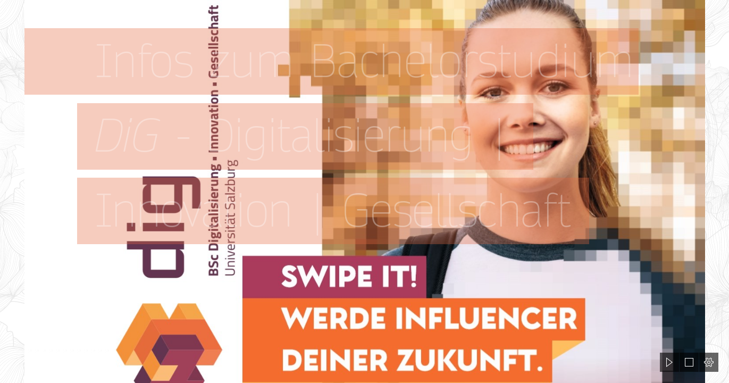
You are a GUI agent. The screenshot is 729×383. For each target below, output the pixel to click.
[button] (669, 362)
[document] (364, 191)
